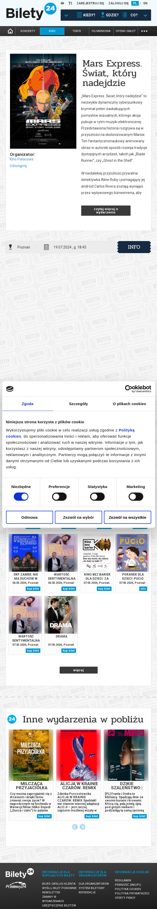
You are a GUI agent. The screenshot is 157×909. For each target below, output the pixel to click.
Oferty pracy (125, 898)
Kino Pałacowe (22, 159)
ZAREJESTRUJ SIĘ (90, 3)
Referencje (87, 892)
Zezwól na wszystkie (127, 517)
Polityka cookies (128, 889)
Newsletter (51, 892)
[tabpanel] (30, 775)
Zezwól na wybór (78, 517)
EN (145, 3)
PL (135, 3)
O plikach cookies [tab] (129, 404)
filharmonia (101, 31)
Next (82, 827)
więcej (78, 670)
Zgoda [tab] (27, 404)
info (134, 247)
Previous (75, 827)
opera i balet (126, 31)
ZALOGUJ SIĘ (118, 3)
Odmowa (29, 517)
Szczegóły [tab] (78, 404)
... (144, 30)
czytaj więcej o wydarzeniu (106, 210)
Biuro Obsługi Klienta (59, 883)
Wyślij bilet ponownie (59, 888)
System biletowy (92, 888)
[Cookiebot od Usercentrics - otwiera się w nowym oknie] (128, 389)
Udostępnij (18, 166)
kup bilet (33, 588)
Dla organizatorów (94, 883)
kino (52, 31)
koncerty (28, 31)
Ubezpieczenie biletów (59, 905)
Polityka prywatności (132, 893)
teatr (76, 31)
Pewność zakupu (128, 884)
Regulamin (123, 880)
